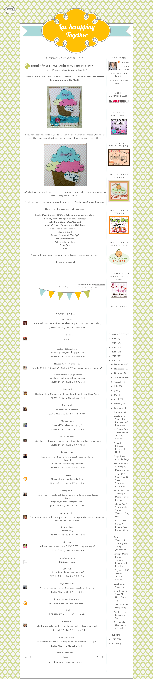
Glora (64, 390)
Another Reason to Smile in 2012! (121, 615)
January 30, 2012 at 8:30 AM (67, 328)
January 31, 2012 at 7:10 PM (67, 506)
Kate (64, 622)
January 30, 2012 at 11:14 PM (67, 468)
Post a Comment (65, 653)
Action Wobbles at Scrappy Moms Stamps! (121, 467)
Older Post (101, 657)
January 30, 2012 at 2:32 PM (67, 430)
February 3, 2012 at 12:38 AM (67, 615)
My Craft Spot (52, 226)
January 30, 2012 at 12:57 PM (67, 414)
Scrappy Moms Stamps (55, 219)
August (118, 382)
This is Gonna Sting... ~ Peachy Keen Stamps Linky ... (121, 527)
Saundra (125, 62)
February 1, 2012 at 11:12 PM (67, 592)
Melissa (64, 421)
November (119, 369)
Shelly (64, 491)
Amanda (64, 513)
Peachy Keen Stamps (76, 287)
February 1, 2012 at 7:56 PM (67, 576)
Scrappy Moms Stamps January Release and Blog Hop (121, 560)
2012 (114, 361)
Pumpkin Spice (87, 287)
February (118, 408)
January (118, 412)
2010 (114, 639)
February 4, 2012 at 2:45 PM (67, 646)
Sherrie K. (64, 453)
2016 (114, 343)
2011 (114, 635)
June (116, 391)
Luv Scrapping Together (77, 30)
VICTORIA (64, 437)
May (116, 395)
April (116, 399)
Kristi (64, 542)
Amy (64, 319)
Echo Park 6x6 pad (65, 222)
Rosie (64, 335)
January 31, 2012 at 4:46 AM (67, 484)
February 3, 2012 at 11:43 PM (67, 630)
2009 (114, 644)
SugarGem (64, 584)
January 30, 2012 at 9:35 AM (67, 357)
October (118, 373)
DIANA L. (64, 558)
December (119, 365)
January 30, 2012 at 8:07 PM (67, 445)
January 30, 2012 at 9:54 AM (67, 398)
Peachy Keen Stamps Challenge (89, 202)
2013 (114, 356)
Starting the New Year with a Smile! (121, 625)
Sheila (64, 405)
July (116, 386)
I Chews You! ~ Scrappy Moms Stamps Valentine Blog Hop (121, 510)
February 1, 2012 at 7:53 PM (67, 551)
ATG (65, 249)
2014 (114, 352)
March (117, 404)
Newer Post (28, 657)
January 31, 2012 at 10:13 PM (67, 535)
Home (65, 657)
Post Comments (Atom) (71, 663)
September (119, 378)
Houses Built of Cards (64, 364)
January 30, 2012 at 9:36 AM (67, 382)
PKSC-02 (61, 216)
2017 (114, 339)
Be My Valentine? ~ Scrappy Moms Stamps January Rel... (121, 543)
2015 (114, 348)
